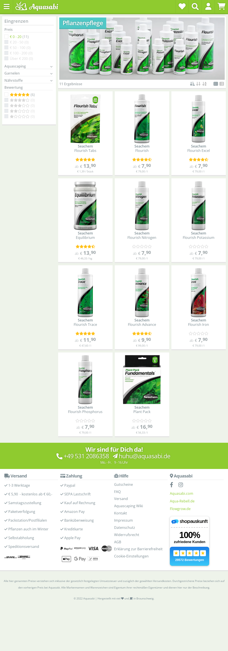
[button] (208, 6)
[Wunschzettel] (182, 6)
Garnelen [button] (12, 73)
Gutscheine (123, 484)
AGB (117, 542)
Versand (121, 498)
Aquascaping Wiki (128, 505)
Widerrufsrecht (126, 534)
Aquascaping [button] (15, 66)
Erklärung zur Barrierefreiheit (138, 549)
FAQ (117, 491)
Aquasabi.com (181, 493)
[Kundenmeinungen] (85, 159)
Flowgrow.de (180, 508)
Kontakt (120, 513)
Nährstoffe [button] (13, 80)
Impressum (123, 520)
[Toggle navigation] (6, 6)
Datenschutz (124, 527)
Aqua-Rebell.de (182, 501)
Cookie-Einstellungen (131, 556)
